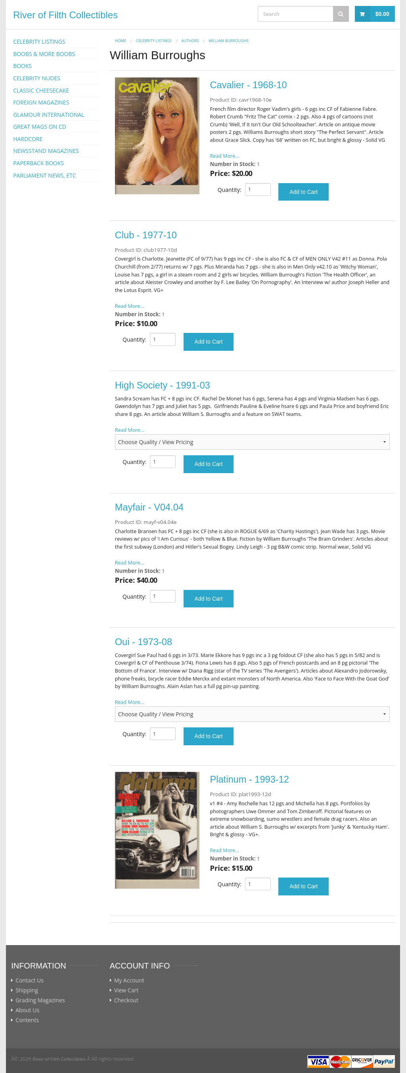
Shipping (26, 990)
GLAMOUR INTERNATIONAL (48, 114)
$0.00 (382, 14)
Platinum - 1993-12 (249, 779)
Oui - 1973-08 (143, 642)
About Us (27, 1010)
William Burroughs (228, 40)
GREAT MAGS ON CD (39, 126)
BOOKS (22, 66)
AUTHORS (190, 40)
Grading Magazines (40, 1000)
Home (120, 40)
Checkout (126, 1000)
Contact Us (29, 980)
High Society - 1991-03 (162, 385)
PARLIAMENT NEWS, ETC (44, 175)
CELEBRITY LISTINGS (39, 41)
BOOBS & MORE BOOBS (44, 54)
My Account (129, 980)
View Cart (126, 990)
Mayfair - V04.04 (149, 507)
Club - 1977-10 (146, 235)
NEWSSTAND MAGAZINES (46, 151)
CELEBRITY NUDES (36, 78)
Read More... (224, 156)
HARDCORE (27, 139)
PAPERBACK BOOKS (38, 163)
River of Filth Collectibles (65, 15)
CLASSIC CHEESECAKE (41, 90)
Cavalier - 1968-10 (248, 85)
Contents (27, 1020)
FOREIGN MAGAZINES (41, 102)
